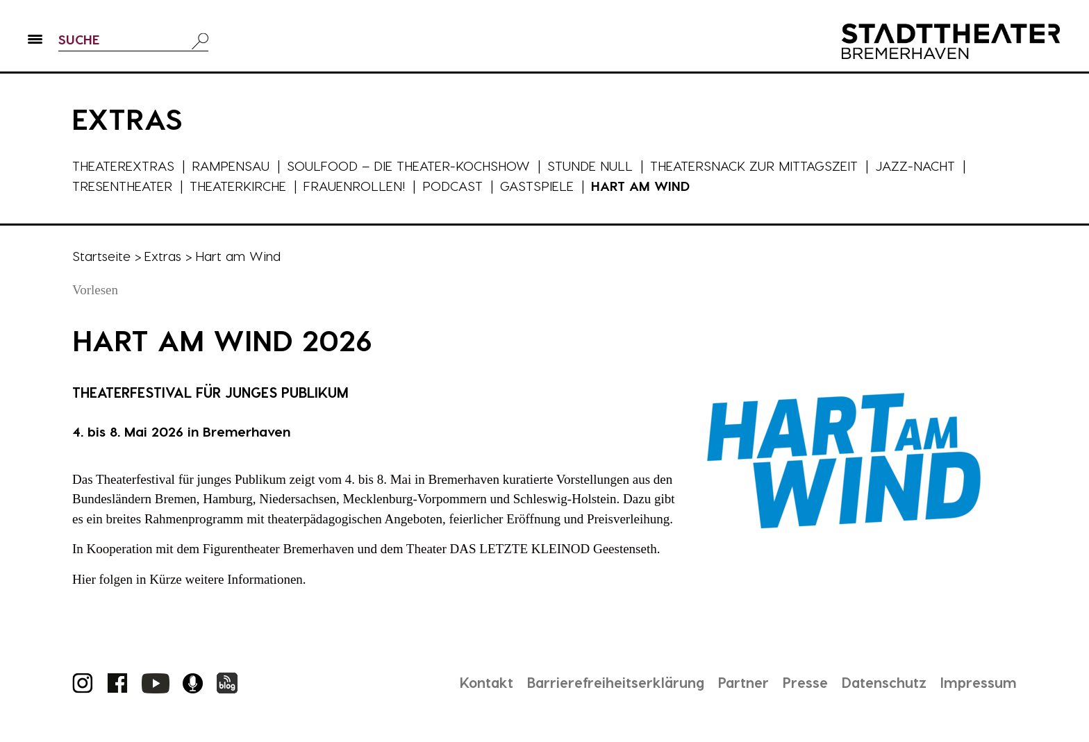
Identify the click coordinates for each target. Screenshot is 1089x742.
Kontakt (483, 682)
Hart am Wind (642, 186)
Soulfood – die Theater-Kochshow (410, 166)
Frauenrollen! (356, 186)
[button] (35, 42)
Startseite (101, 256)
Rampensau (231, 166)
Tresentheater (122, 186)
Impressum (978, 682)
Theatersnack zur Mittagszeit (757, 166)
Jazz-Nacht (919, 166)
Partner (742, 682)
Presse (804, 682)
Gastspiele (539, 186)
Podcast (454, 186)
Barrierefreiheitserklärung (613, 682)
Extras (162, 256)
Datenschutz (883, 682)
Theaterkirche (239, 186)
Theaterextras (123, 166)
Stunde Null (592, 166)
